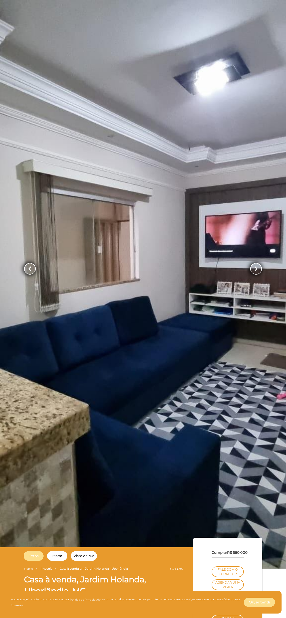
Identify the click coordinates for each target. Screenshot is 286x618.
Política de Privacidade (85, 599)
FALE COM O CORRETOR (228, 571)
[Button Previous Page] (30, 269)
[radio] (33, 556)
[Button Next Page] (256, 269)
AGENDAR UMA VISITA (227, 584)
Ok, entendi (259, 602)
